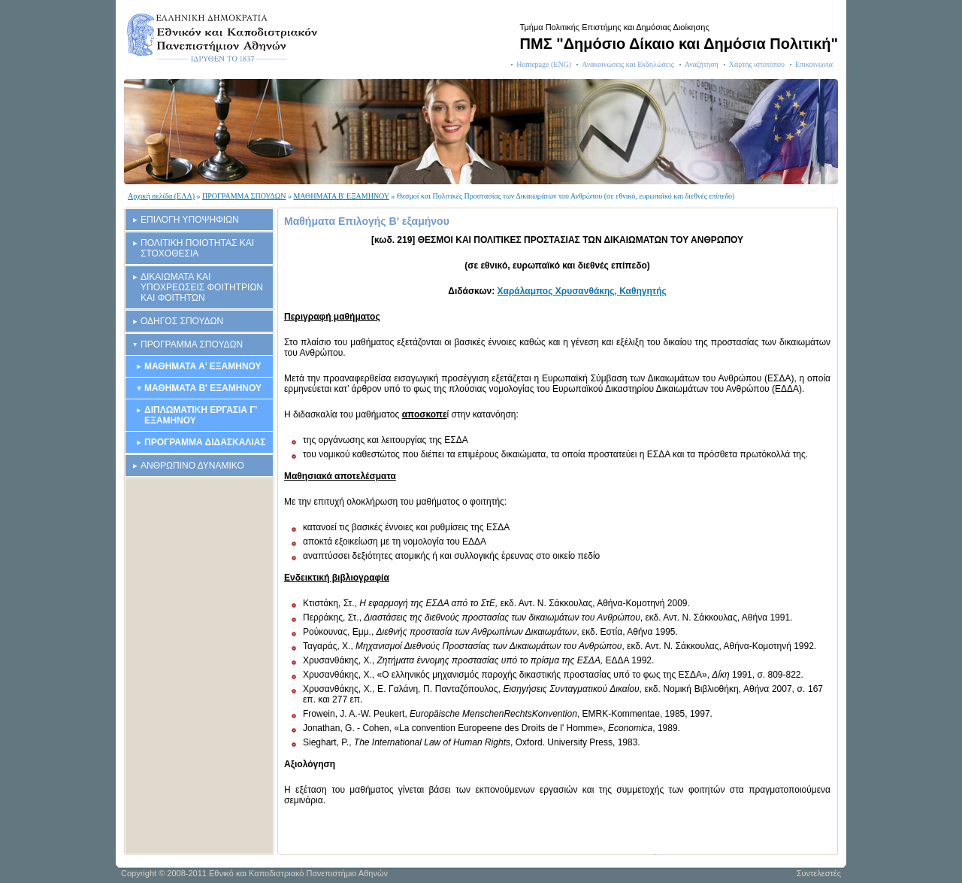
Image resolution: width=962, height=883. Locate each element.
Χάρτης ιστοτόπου (757, 64)
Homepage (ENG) (543, 64)
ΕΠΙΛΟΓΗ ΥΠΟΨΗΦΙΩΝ (190, 219)
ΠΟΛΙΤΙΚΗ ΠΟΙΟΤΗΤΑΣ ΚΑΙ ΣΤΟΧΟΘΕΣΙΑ (197, 248)
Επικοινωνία (814, 64)
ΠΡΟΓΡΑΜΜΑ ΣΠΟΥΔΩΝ (244, 196)
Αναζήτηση (701, 64)
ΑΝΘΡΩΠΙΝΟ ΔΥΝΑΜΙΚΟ (192, 465)
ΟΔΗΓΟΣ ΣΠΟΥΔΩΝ (182, 321)
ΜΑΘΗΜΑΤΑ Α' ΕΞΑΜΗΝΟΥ (203, 366)
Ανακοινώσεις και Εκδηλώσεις (628, 64)
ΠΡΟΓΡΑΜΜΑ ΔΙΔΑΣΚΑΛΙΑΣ (205, 442)
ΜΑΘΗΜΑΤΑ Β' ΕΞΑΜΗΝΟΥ (341, 196)
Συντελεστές (819, 873)
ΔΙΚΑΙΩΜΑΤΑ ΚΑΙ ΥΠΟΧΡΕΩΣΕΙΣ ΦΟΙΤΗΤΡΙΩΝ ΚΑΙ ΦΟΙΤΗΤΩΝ (202, 287)
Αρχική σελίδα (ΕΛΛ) (161, 196)
